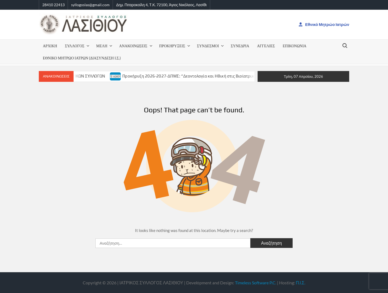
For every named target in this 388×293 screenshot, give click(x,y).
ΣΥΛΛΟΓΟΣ (74, 45)
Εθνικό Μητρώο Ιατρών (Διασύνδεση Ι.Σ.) (82, 58)
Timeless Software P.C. (255, 282)
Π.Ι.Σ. (300, 282)
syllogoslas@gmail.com (90, 4)
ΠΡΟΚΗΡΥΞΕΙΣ (172, 45)
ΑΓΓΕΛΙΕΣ (266, 45)
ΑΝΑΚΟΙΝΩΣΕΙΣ (133, 45)
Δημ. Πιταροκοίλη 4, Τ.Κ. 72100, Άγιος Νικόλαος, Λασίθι (161, 4)
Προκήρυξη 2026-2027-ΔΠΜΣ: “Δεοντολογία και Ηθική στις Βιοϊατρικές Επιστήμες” (205, 76)
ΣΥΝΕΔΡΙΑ (240, 45)
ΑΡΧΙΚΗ (50, 45)
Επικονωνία (294, 45)
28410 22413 (53, 4)
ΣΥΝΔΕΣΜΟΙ (208, 45)
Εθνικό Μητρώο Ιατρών (324, 24)
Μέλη (101, 45)
